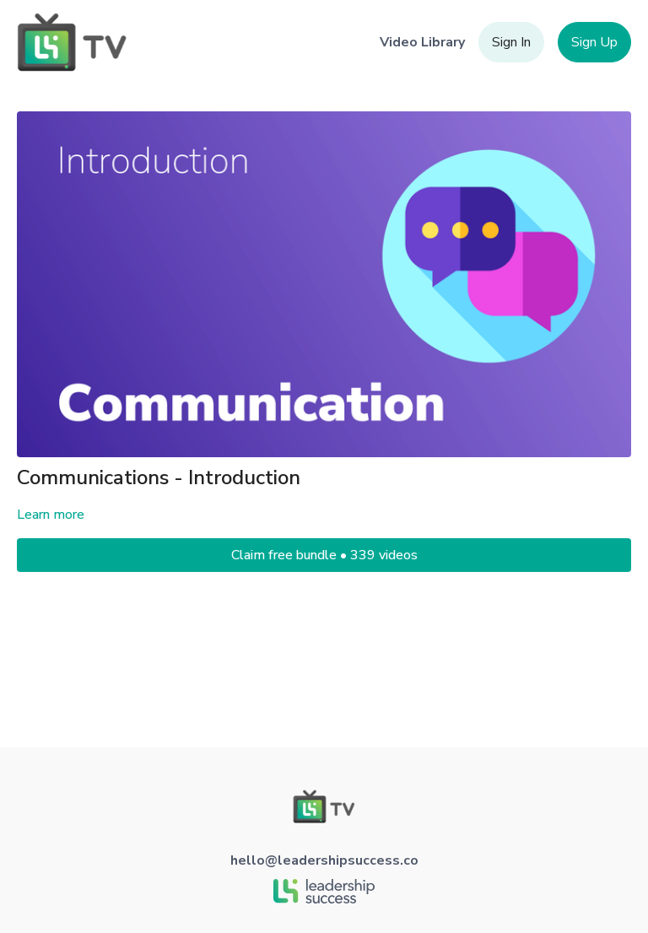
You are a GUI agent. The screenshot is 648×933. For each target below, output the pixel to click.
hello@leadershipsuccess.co (324, 860)
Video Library (422, 42)
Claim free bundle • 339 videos (324, 555)
